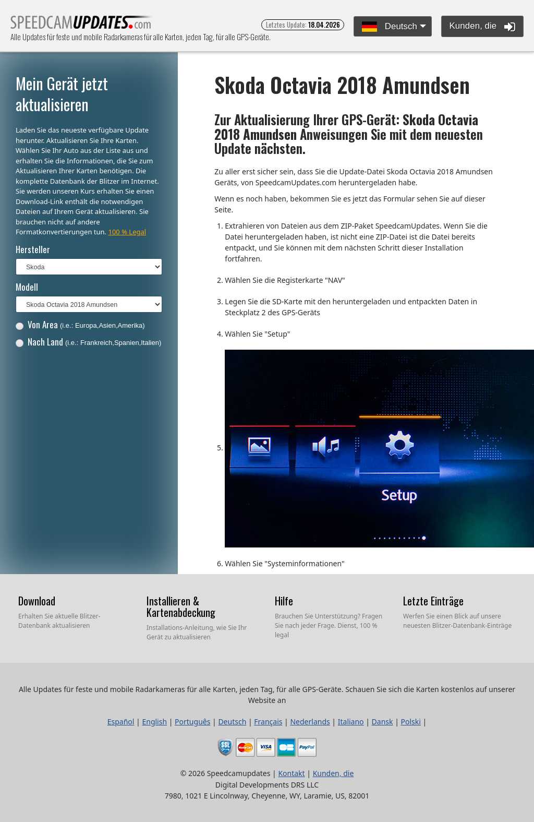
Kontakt (291, 773)
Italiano (351, 721)
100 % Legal (127, 231)
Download (36, 601)
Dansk (382, 721)
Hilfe (284, 601)
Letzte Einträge (433, 601)
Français (268, 721)
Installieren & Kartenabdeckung (181, 606)
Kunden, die (482, 26)
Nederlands (310, 721)
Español (121, 721)
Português (192, 721)
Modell (27, 286)
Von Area (80, 324)
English (154, 721)
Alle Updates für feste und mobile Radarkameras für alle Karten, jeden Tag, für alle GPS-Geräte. (81, 25)
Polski (411, 721)
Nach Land (89, 341)
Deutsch (389, 26)
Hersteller (33, 249)
